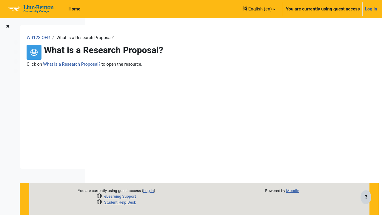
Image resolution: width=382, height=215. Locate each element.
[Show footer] (366, 197)
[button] (259, 9)
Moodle (306, 190)
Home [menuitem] (74, 9)
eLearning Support (165, 196)
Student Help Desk (165, 202)
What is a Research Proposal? (143, 64)
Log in (371, 9)
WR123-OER (109, 38)
